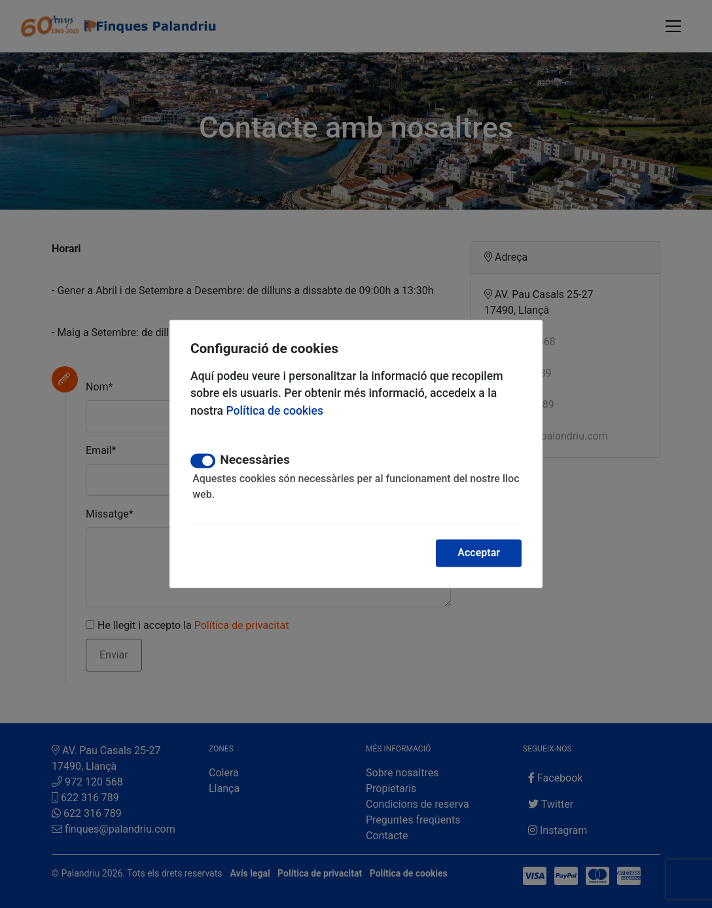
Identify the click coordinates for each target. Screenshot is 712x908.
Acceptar (478, 553)
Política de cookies (274, 410)
